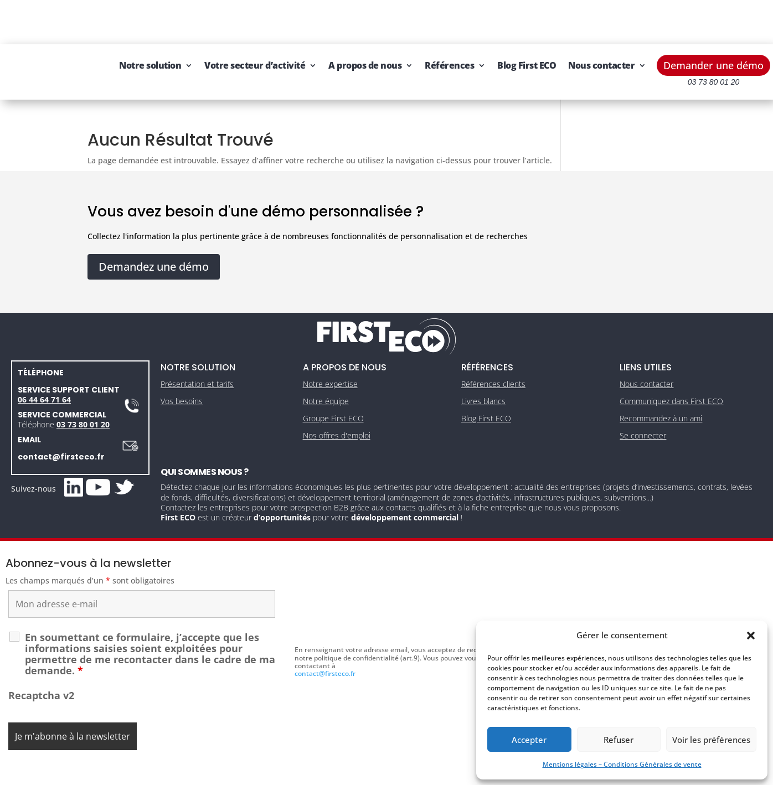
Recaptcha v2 (41, 673)
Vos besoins (182, 379)
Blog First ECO (550, 21)
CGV (381, 772)
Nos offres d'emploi (336, 412)
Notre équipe (326, 379)
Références (473, 21)
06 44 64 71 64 (44, 376)
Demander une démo (713, 21)
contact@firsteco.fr (61, 434)
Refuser (618, 739)
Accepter (529, 739)
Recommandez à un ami (661, 396)
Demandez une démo (154, 243)
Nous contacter (176, 63)
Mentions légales (335, 772)
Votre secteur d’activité (278, 21)
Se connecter (643, 412)
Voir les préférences (711, 739)
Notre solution (174, 21)
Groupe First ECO (333, 396)
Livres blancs (483, 379)
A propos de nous (388, 21)
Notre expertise (330, 362)
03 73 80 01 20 (83, 401)
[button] (750, 635)
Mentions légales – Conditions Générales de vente (622, 764)
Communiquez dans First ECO (671, 379)
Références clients (493, 362)
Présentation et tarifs (197, 362)
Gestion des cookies (433, 772)
